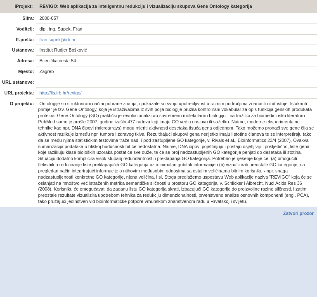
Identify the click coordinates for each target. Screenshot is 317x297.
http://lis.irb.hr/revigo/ (59, 92)
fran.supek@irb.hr (57, 39)
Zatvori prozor (298, 213)
